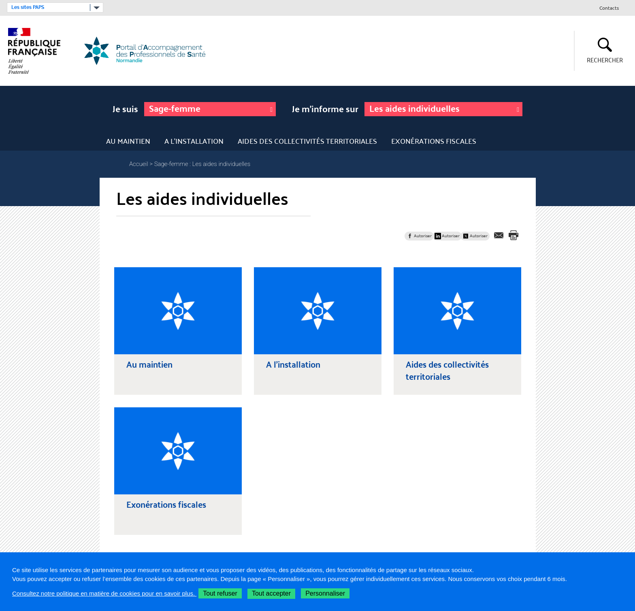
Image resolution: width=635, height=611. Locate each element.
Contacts (609, 8)
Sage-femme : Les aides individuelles (202, 164)
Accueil (138, 164)
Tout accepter (271, 593)
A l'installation (194, 140)
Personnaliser (325, 593)
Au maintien (128, 140)
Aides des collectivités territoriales (307, 140)
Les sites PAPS (27, 7)
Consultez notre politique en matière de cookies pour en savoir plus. (104, 593)
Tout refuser (220, 593)
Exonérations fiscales (433, 140)
